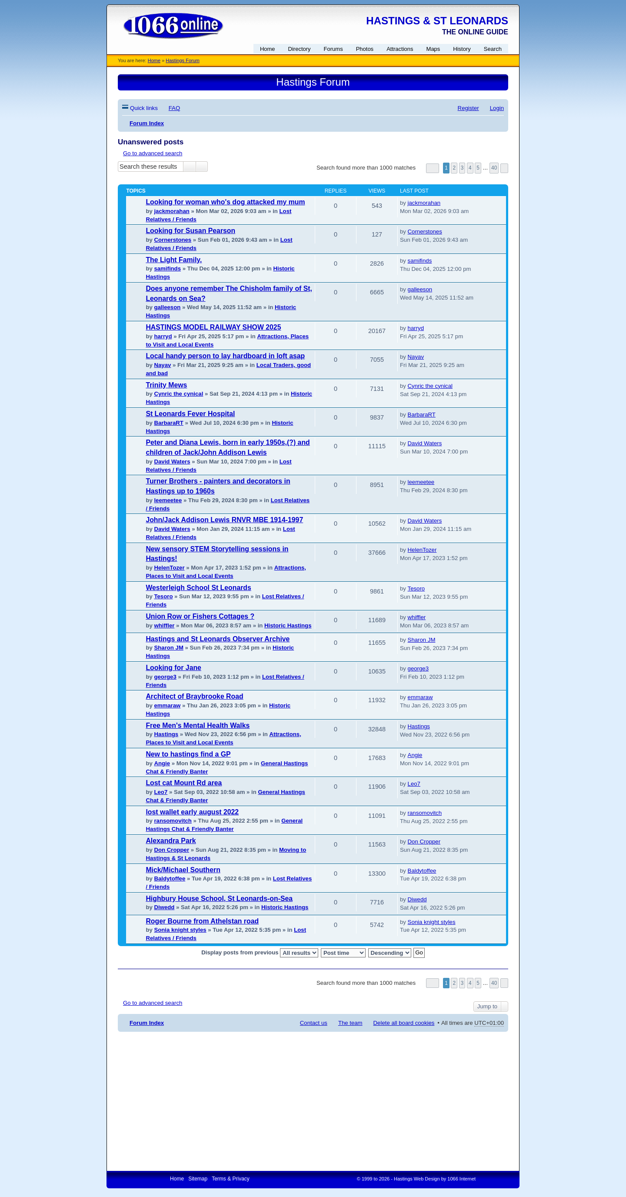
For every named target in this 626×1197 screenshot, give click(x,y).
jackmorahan (171, 211)
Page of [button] (432, 168)
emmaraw (167, 705)
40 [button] (494, 168)
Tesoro (163, 596)
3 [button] (462, 168)
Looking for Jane (173, 667)
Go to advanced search (152, 153)
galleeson (167, 307)
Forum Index (147, 1023)
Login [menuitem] (497, 108)
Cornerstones (172, 240)
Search (189, 166)
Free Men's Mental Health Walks (198, 725)
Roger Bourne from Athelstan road (202, 921)
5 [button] (477, 168)
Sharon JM (168, 647)
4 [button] (470, 168)
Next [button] (504, 168)
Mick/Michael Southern (183, 870)
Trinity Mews (166, 385)
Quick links (144, 108)
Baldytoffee (169, 878)
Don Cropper (171, 850)
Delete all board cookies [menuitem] (404, 1023)
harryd (163, 336)
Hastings (166, 734)
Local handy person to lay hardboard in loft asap (225, 356)
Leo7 (160, 792)
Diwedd (164, 907)
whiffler (164, 625)
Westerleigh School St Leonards (198, 587)
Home (154, 60)
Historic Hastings (287, 625)
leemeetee (168, 500)
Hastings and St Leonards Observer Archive (218, 639)
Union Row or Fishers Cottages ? (200, 616)
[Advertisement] (313, 1101)
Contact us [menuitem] (313, 1023)
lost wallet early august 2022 (192, 812)
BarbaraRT (168, 423)
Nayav (162, 365)
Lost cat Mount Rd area (184, 783)
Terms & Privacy (231, 1179)
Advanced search (202, 166)
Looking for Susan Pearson (190, 230)
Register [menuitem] (468, 108)
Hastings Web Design (417, 1178)
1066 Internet (461, 1178)
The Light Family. (174, 259)
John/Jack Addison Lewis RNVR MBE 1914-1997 (224, 519)
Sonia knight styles (180, 930)
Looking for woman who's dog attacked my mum (225, 202)
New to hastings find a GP (188, 754)
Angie (162, 763)
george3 (165, 677)
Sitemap (197, 1179)
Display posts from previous (259, 952)
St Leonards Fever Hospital (190, 413)
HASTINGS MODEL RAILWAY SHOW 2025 (213, 327)
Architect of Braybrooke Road (194, 696)
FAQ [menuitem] (174, 108)
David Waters (172, 461)
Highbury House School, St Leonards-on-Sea (219, 898)
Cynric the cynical (178, 393)
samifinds (167, 268)
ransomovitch (172, 820)
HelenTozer (169, 567)
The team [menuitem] (350, 1023)
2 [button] (454, 168)
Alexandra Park (171, 840)
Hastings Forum (183, 60)
